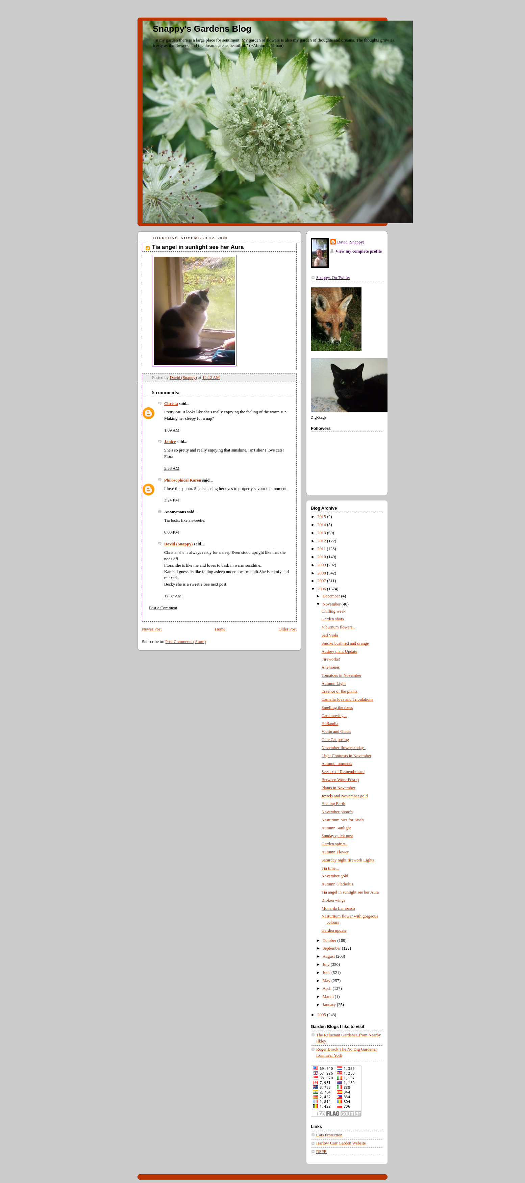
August (329, 956)
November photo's (337, 811)
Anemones (331, 667)
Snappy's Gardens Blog (202, 29)
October (330, 940)
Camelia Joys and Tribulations (347, 699)
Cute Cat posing (335, 739)
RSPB (321, 1151)
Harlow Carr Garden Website (341, 1143)
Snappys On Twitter (333, 277)
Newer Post (152, 629)
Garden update (334, 930)
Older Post (287, 629)
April (328, 988)
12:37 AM (173, 596)
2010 (322, 557)
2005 (322, 1014)
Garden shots (333, 619)
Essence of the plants (339, 691)
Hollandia (330, 723)
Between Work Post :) (340, 779)
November (332, 604)
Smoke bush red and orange (345, 643)
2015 (322, 516)
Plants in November (338, 788)
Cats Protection (329, 1135)
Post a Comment (163, 608)
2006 (322, 589)
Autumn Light (334, 683)
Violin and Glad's (336, 731)
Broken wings (333, 900)
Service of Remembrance (343, 771)
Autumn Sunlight (336, 828)
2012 (322, 541)
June (327, 972)
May (327, 980)
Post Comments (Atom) (185, 641)
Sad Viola (330, 635)
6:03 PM (171, 532)
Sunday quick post (337, 835)
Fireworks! (331, 659)
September (332, 948)
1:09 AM (171, 430)
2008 (322, 573)
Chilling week (334, 611)
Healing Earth (333, 803)
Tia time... (330, 868)
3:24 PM (171, 500)
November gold (335, 876)
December (332, 596)
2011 (322, 548)
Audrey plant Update (339, 651)
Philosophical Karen (182, 480)
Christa (171, 403)
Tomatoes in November (341, 675)
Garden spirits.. (335, 844)
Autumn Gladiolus (337, 884)
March (329, 996)
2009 (322, 565)
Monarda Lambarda (338, 908)
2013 (322, 533)
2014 (322, 524)
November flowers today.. (344, 747)
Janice (170, 441)
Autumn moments (337, 763)
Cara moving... (334, 715)
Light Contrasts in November (346, 755)
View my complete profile (358, 251)
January (330, 1004)
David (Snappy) (178, 544)
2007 (322, 580)
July (327, 964)
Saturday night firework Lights (348, 860)
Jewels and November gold (345, 796)
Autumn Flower (335, 852)
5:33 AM (171, 468)
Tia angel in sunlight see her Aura (350, 892)
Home (220, 629)
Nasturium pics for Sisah (343, 820)
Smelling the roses (337, 707)
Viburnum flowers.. (338, 627)
